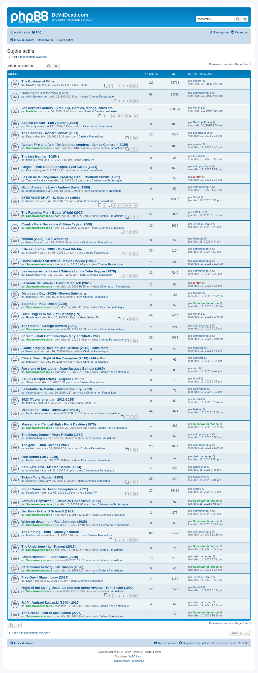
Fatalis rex (32, 317)
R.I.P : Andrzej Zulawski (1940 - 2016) (50, 602)
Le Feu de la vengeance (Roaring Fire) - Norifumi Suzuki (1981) (70, 177)
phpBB (117, 652)
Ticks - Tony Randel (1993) (42, 477)
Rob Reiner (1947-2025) (39, 457)
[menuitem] (36, 32)
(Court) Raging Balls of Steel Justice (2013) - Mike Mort (64, 348)
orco (195, 368)
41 (124, 115)
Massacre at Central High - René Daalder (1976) (58, 424)
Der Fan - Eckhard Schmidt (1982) (47, 511)
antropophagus (202, 92)
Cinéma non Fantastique (98, 126)
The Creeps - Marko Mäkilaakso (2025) (51, 613)
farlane (197, 409)
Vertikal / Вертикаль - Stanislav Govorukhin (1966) (61, 501)
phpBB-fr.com (135, 656)
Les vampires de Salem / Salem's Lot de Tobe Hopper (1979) (68, 271)
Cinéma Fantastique (101, 96)
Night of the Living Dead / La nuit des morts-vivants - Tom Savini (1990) (77, 588)
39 (113, 115)
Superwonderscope (39, 148)
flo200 (30, 84)
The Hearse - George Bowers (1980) (49, 326)
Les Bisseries (201, 132)
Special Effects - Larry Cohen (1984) (49, 123)
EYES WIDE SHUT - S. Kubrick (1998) (50, 198)
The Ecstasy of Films (37, 81)
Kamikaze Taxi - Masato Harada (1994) (51, 467)
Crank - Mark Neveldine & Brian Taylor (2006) (56, 224)
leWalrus (198, 212)
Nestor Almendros (37, 413)
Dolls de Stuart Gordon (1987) (44, 93)
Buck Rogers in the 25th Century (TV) (50, 314)
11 (113, 205)
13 (124, 205)
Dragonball (33, 274)
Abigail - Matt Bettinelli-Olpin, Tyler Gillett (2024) (59, 167)
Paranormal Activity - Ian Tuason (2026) (52, 567)
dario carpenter (202, 456)
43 (135, 115)
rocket (30, 448)
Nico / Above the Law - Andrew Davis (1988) (55, 187)
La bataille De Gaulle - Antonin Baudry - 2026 (56, 389)
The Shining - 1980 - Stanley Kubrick (50, 532)
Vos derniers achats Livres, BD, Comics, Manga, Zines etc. (67, 108)
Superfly (31, 126)
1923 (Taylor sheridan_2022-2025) (47, 399)
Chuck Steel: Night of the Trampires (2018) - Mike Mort (64, 358)
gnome (197, 80)
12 (119, 205)
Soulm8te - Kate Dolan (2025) (44, 304)
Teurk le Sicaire (202, 122)
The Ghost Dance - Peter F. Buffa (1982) (52, 435)
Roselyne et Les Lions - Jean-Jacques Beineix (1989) (63, 368)
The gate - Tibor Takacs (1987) (45, 445)
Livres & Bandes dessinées (100, 111)
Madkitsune (33, 535)
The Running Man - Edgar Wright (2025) (52, 212)
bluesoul (31, 242)
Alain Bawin (33, 96)
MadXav (31, 111)
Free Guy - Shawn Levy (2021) (45, 577)
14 (129, 205)
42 (129, 115)
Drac (29, 136)
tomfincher (32, 470)
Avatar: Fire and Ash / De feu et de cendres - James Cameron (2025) (74, 145)
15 (135, 205)
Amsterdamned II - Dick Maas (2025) (49, 557)
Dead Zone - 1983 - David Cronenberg (51, 410)
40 (119, 115)
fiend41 (197, 107)
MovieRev (32, 201)
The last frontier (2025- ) (40, 156)
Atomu (197, 488)
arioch (197, 176)
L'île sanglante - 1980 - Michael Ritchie (51, 249)
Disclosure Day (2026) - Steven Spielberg (53, 293)
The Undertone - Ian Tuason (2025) (48, 546)
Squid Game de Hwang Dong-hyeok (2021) (54, 489)
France (83, 84)
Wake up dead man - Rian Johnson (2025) (54, 521)
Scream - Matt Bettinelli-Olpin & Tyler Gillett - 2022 (60, 336)
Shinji (196, 197)
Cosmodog (33, 392)
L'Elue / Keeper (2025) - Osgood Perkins (52, 379)
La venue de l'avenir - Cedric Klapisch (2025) (56, 283)
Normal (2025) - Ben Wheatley (44, 239)
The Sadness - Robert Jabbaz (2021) (49, 133)
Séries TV (88, 159)
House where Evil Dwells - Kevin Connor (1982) (58, 261)
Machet (197, 293)
